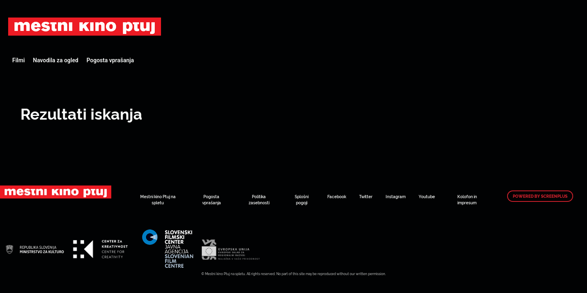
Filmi (18, 60)
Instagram (396, 196)
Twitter (366, 196)
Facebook (336, 196)
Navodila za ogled (55, 60)
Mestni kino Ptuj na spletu (158, 199)
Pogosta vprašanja (110, 60)
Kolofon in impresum (467, 199)
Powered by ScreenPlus (540, 196)
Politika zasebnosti (259, 199)
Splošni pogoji (302, 199)
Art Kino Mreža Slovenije (84, 26)
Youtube (427, 196)
